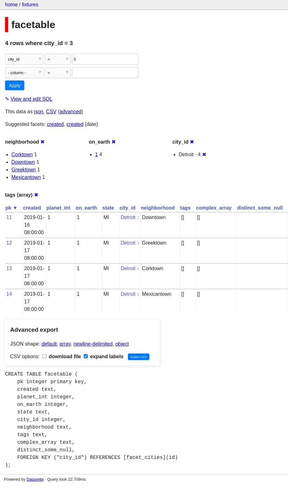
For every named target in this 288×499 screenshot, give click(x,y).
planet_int (58, 208)
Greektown (23, 169)
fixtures (30, 4)
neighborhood (158, 208)
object (122, 344)
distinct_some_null (260, 208)
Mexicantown (26, 177)
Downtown (23, 162)
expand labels (103, 356)
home (11, 4)
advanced (70, 111)
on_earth (86, 208)
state (108, 208)
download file (61, 356)
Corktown (22, 154)
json (38, 111)
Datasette (35, 479)
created (55, 124)
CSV (51, 111)
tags (185, 208)
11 (9, 217)
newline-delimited (93, 344)
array (65, 344)
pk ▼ (11, 208)
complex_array (214, 208)
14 (9, 294)
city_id (127, 208)
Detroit (128, 217)
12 (9, 243)
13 (9, 268)
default (49, 344)
